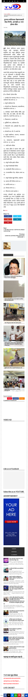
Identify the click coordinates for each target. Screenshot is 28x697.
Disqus (9, 398)
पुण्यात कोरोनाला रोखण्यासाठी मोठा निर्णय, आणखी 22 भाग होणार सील (14, 21)
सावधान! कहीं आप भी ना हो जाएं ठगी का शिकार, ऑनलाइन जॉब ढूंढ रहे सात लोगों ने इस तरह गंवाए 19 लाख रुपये (16, 638)
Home (5, 14)
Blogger (22, 398)
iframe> (14, 444)
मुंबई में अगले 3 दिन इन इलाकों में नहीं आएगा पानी (13, 367)
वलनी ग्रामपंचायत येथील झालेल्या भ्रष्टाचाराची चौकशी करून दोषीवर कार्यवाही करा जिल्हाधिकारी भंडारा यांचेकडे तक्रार (14, 344)
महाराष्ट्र (9, 14)
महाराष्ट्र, (6, 27)
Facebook (16, 398)
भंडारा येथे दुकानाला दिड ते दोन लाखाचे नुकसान (13, 322)
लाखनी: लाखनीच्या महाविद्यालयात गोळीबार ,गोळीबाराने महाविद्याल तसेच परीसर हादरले (16, 578)
